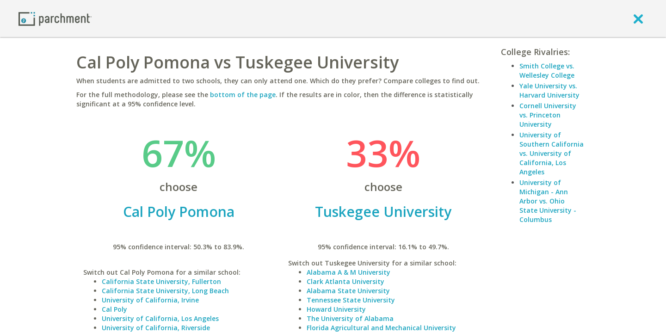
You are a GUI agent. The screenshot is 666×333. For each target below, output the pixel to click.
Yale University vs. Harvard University (549, 90)
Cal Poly (114, 309)
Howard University (336, 309)
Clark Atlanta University (345, 281)
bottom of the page (243, 94)
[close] (638, 18)
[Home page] (55, 18)
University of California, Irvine (150, 300)
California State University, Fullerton (161, 281)
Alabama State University (348, 290)
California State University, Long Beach (165, 290)
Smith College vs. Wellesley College (546, 71)
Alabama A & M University (348, 272)
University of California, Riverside (156, 327)
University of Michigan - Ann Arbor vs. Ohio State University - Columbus (547, 201)
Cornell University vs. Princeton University (547, 115)
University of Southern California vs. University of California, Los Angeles (551, 153)
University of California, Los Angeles (160, 318)
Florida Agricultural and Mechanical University (381, 327)
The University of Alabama (350, 318)
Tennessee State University (351, 300)
